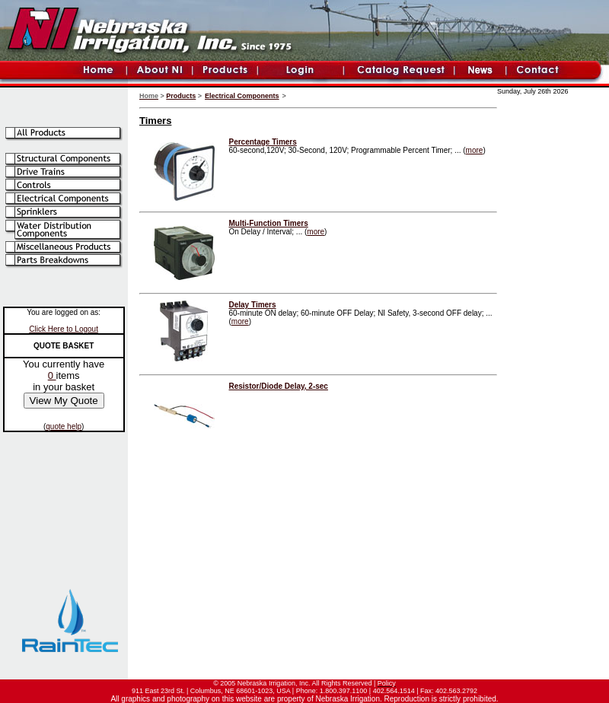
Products (181, 96)
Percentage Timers (263, 142)
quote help (63, 426)
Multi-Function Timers (268, 223)
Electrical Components (242, 96)
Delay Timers (252, 305)
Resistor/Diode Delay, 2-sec (278, 386)
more (474, 150)
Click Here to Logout (63, 329)
